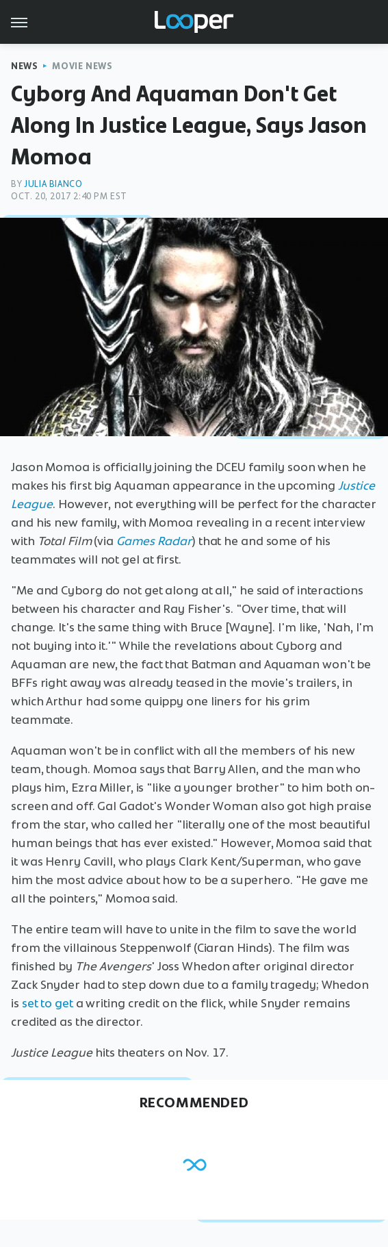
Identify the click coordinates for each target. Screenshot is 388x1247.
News (24, 66)
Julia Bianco (53, 184)
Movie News (82, 66)
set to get (47, 1003)
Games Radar (154, 541)
